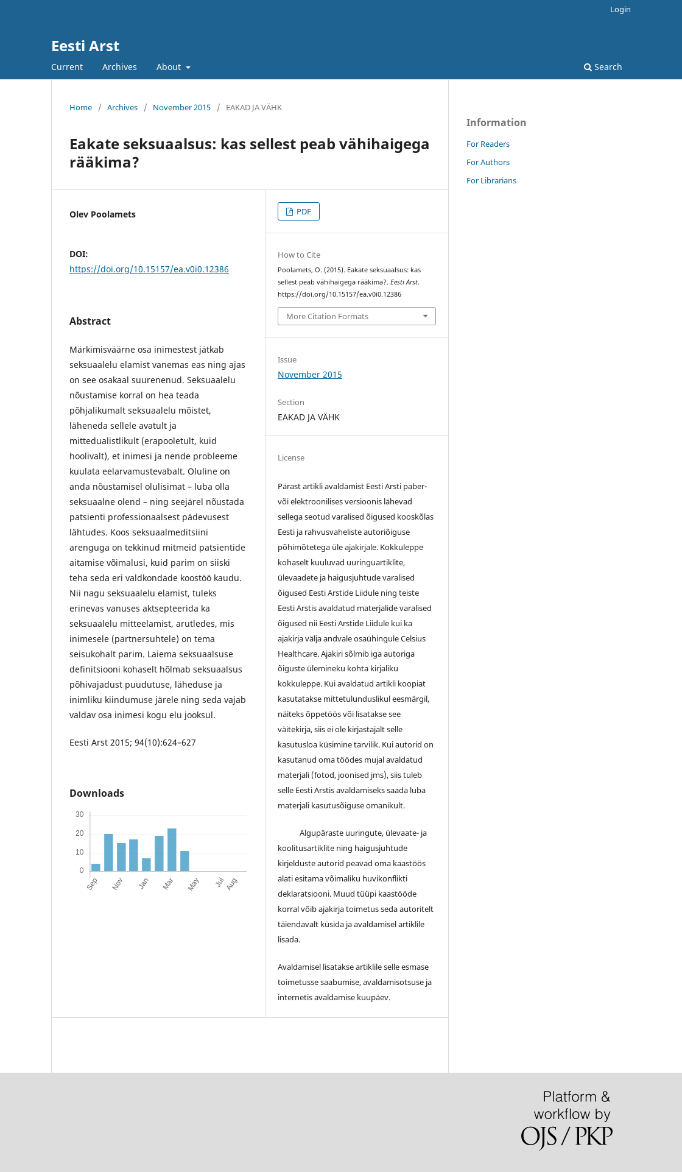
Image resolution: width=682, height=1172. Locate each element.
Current (67, 66)
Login (620, 9)
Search (603, 66)
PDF (303, 211)
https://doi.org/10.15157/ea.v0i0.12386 (149, 269)
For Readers (488, 143)
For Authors (488, 162)
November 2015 (182, 107)
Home (80, 107)
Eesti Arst (85, 45)
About (169, 66)
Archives (119, 66)
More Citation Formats (327, 316)
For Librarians (491, 180)
